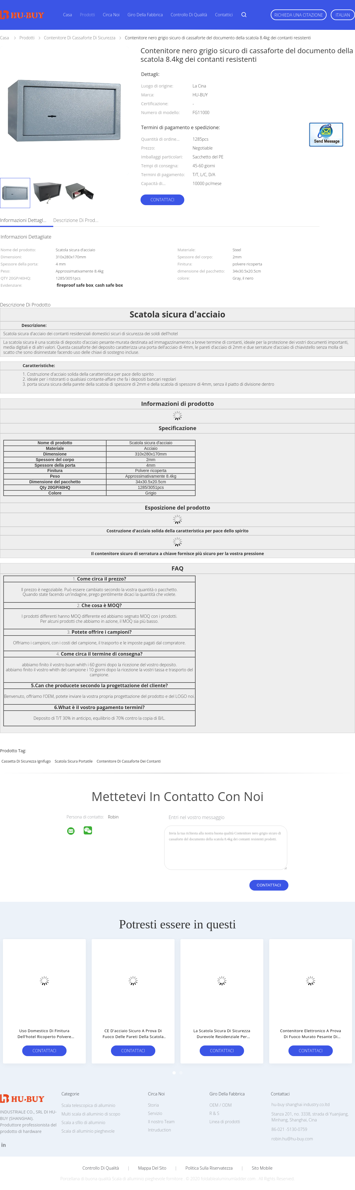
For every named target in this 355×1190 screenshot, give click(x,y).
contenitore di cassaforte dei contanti (129, 761)
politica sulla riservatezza (209, 1168)
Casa (67, 14)
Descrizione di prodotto (77, 220)
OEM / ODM (220, 1105)
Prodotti (87, 14)
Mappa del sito (152, 1168)
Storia (153, 1105)
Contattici (224, 14)
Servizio (155, 1113)
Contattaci (163, 199)
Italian (343, 15)
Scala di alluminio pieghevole (88, 1131)
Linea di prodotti (224, 1121)
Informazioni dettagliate (23, 220)
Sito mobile (262, 1168)
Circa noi (111, 14)
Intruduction (159, 1130)
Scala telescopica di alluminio (88, 1105)
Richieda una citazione (298, 15)
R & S (214, 1113)
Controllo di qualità (189, 14)
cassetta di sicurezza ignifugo (26, 761)
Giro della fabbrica (145, 14)
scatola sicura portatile (74, 761)
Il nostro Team (161, 1121)
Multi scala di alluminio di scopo (91, 1114)
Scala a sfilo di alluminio (83, 1122)
